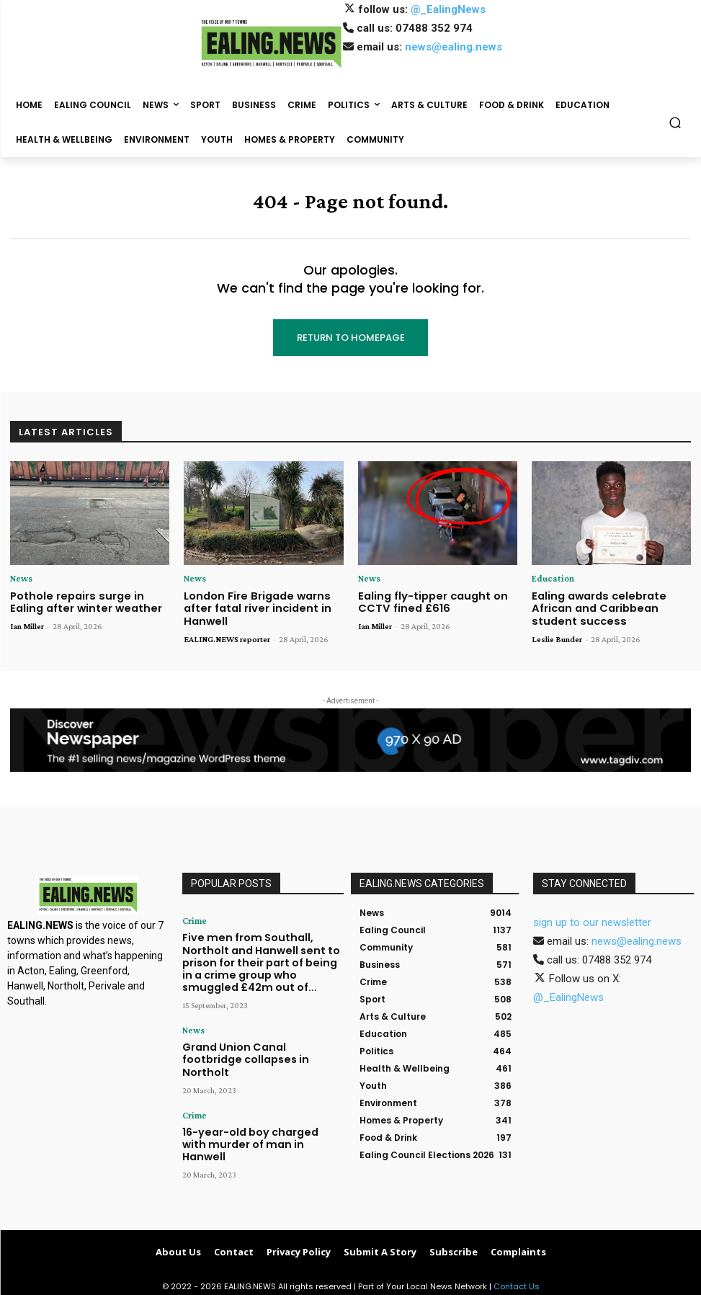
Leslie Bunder (557, 634)
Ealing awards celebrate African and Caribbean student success (611, 605)
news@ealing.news (453, 46)
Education (550, 578)
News (20, 578)
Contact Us (517, 1282)
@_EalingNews (448, 9)
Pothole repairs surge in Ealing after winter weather (86, 600)
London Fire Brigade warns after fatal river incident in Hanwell (251, 605)
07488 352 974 (434, 28)
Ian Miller (27, 623)
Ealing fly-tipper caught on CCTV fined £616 (427, 600)
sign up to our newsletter (592, 918)
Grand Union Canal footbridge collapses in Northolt (253, 1035)
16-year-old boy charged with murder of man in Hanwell (251, 1103)
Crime (192, 916)
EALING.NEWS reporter (227, 634)
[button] (675, 122)
